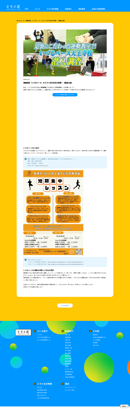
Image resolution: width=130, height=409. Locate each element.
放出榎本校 (68, 358)
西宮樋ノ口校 (69, 350)
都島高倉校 (68, 366)
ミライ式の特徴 (52, 9)
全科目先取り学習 (42, 392)
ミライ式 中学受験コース (44, 339)
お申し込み (96, 347)
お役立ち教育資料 (98, 9)
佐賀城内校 (68, 339)
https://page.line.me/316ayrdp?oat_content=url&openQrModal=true (69, 264)
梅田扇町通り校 (69, 374)
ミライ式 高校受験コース (44, 341)
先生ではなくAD (41, 398)
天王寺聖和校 (69, 376)
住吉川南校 (68, 347)
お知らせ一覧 (22, 20)
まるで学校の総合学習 (43, 400)
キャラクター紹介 (70, 392)
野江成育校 (68, 355)
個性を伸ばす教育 (42, 395)
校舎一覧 (67, 336)
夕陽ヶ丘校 (68, 360)
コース (37, 9)
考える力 (39, 390)
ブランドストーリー (71, 390)
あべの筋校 (68, 352)
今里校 (67, 368)
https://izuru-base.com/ (43, 165)
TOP (26, 9)
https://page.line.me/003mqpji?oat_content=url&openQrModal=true (69, 262)
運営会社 (95, 336)
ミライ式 (39, 336)
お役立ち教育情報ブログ (100, 339)
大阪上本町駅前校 (70, 379)
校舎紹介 (68, 9)
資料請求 (81, 9)
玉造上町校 (68, 344)
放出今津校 (68, 363)
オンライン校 (69, 371)
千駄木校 (67, 341)
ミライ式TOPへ (65, 306)
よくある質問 (96, 341)
